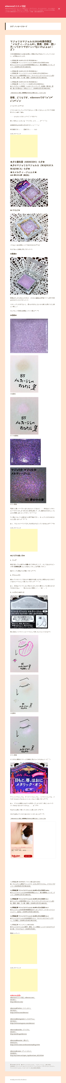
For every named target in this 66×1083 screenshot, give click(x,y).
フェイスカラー (38, 1066)
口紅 (32, 1068)
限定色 (38, 1068)
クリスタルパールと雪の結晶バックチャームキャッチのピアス (21, 848)
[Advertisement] (24, 146)
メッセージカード (25, 1068)
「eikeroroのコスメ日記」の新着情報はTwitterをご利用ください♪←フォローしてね (28, 92)
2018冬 (49, 1064)
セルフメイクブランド (28, 1066)
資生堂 (35, 1068)
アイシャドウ (19, 1066)
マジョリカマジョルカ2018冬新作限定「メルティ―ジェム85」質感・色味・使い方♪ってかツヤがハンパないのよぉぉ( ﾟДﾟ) (33, 45)
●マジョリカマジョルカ (28, 1064)
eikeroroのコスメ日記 (15, 6)
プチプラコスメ (46, 1066)
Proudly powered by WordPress (18, 1079)
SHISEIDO (12, 1066)
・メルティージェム (39, 1064)
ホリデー (52, 1066)
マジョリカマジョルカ (15, 1068)
